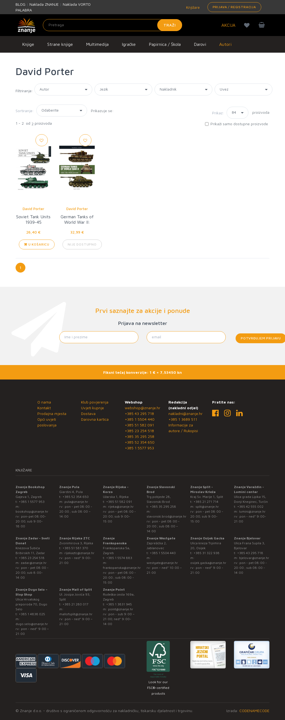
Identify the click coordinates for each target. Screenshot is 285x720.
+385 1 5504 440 (140, 419)
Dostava (88, 413)
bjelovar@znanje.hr (254, 558)
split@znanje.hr (207, 506)
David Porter (33, 209)
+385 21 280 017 (75, 604)
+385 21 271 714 (206, 502)
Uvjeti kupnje (92, 407)
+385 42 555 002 (250, 506)
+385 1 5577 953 (139, 448)
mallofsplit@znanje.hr (76, 614)
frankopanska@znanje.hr (122, 568)
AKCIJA (228, 25)
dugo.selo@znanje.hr (32, 624)
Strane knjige (60, 44)
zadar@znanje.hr (34, 563)
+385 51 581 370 (75, 548)
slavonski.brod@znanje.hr (166, 516)
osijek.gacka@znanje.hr (208, 563)
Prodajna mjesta (51, 413)
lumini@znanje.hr (252, 511)
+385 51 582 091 (139, 425)
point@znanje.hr (120, 609)
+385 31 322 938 (206, 553)
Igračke (129, 44)
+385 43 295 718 (139, 413)
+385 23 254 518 (139, 430)
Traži (170, 25)
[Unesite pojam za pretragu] (112, 25)
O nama (44, 402)
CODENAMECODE (254, 710)
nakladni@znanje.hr (185, 413)
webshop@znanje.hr (142, 407)
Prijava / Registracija (234, 7)
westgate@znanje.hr (162, 563)
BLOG (20, 4)
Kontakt (44, 407)
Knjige (28, 44)
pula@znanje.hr (76, 502)
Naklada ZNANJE (44, 4)
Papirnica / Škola (165, 44)
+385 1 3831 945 (119, 604)
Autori (225, 44)
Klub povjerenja (94, 402)
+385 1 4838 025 (32, 614)
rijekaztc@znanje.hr (79, 553)
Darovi (200, 44)
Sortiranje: (25, 110)
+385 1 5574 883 (119, 558)
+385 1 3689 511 (182, 419)
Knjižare (192, 7)
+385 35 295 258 (139, 436)
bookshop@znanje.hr (32, 511)
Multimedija (97, 44)
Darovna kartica (95, 419)
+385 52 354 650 (140, 442)
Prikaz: (218, 112)
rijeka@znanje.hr (121, 506)
